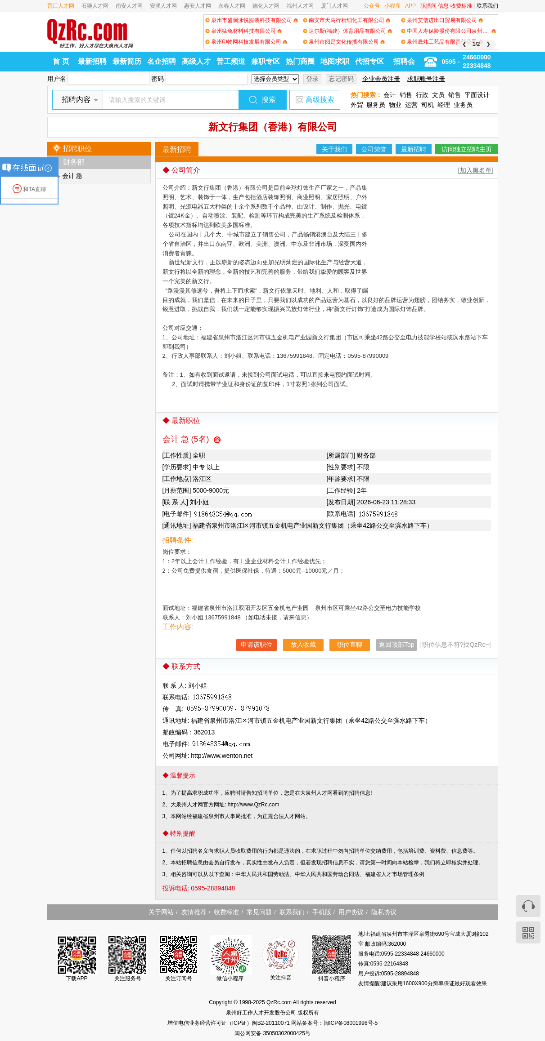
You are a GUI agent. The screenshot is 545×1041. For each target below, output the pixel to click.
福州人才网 (300, 6)
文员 (438, 94)
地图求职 (334, 61)
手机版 (321, 912)
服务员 (375, 104)
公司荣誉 (374, 149)
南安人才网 (129, 6)
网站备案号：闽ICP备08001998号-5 (334, 1023)
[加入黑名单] (475, 170)
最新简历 (127, 61)
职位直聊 (349, 644)
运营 (411, 104)
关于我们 (334, 149)
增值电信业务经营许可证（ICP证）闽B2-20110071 (229, 1023)
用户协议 (351, 912)
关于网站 (161, 912)
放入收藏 (303, 644)
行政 (422, 94)
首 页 (61, 61)
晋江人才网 (60, 6)
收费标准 (461, 6)
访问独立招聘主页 (466, 149)
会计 (389, 94)
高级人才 (196, 61)
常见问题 (259, 912)
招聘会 (404, 61)
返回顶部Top (396, 644)
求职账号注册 (426, 78)
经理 (443, 104)
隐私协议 (383, 912)
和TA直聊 (29, 189)
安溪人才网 (163, 6)
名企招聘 (161, 61)
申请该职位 (256, 644)
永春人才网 (231, 6)
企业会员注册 (381, 78)
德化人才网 (265, 6)
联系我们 (487, 6)
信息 (443, 6)
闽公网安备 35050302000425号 (272, 1033)
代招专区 (369, 61)
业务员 (463, 104)
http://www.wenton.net (221, 755)
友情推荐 (194, 912)
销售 (406, 94)
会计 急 (72, 175)
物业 (395, 104)
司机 (427, 104)
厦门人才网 (334, 6)
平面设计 (477, 94)
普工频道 (230, 61)
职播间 (428, 6)
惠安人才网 (197, 6)
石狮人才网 (94, 6)
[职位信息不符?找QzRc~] (455, 644)
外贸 (357, 104)
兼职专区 (265, 61)
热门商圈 (300, 61)
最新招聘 (92, 61)
